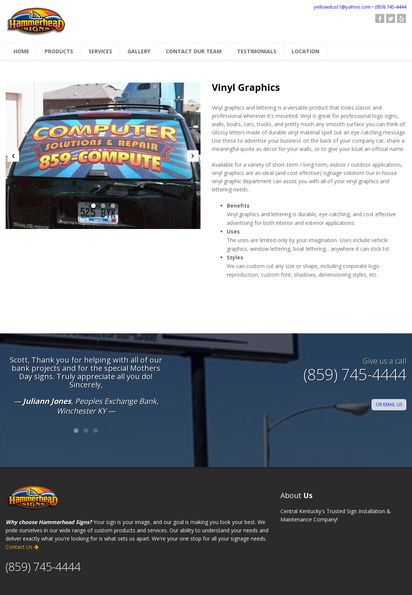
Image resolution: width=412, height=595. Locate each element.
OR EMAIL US (389, 404)
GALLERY (138, 51)
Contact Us (22, 546)
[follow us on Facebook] (379, 18)
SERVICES (100, 51)
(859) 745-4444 (390, 6)
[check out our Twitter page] (390, 18)
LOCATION (305, 51)
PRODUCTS (59, 51)
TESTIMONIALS (256, 51)
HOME (21, 51)
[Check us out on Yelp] (401, 18)
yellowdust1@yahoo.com (342, 6)
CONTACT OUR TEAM (194, 51)
